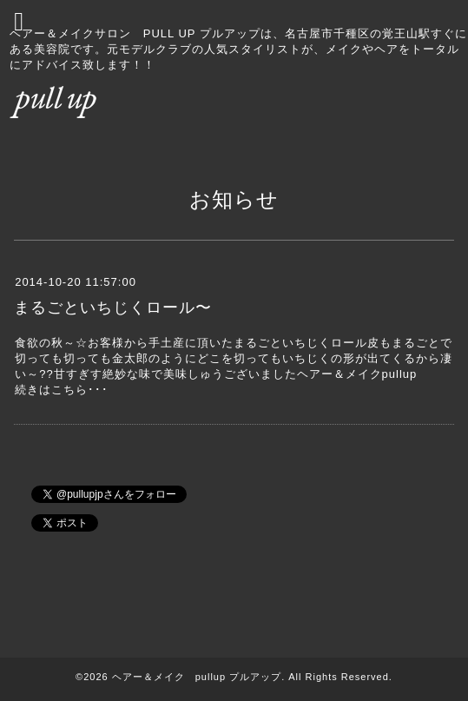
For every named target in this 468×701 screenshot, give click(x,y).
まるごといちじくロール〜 (113, 307)
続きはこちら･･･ (62, 389)
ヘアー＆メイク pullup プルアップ (196, 676)
